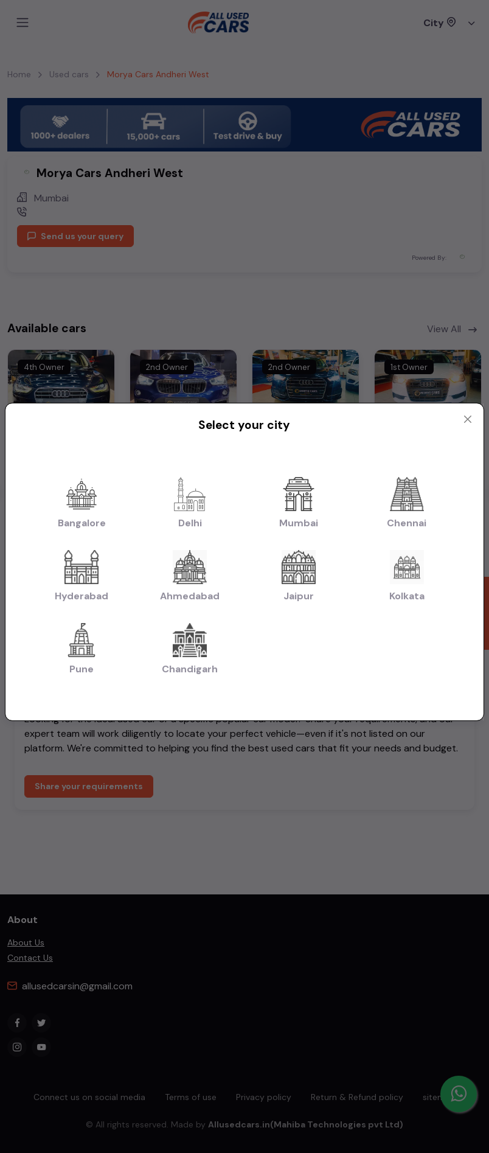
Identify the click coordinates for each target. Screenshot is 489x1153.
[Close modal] (468, 419)
